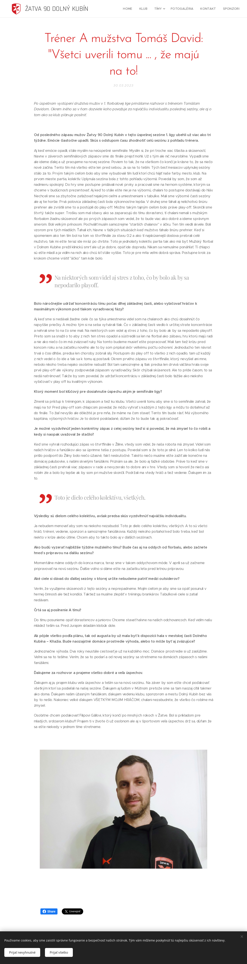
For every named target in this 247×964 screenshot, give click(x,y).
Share (49, 911)
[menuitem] (134, 8)
